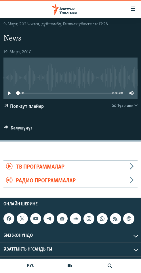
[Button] (18, 129)
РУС (31, 266)
